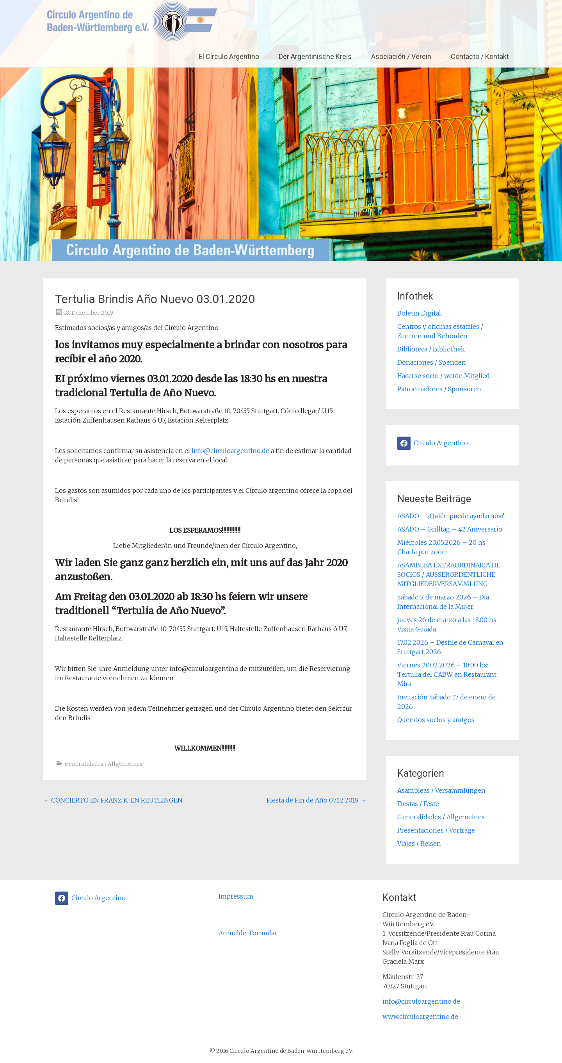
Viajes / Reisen (419, 843)
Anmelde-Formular (248, 933)
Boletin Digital (419, 313)
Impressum (236, 896)
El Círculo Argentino (229, 56)
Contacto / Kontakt (480, 56)
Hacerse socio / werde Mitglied (443, 376)
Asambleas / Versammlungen (441, 790)
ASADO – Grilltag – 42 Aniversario (449, 529)
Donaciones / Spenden (431, 362)
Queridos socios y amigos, (436, 720)
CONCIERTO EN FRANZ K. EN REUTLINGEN (113, 800)
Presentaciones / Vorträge (436, 830)
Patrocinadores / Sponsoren (439, 389)
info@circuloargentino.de (230, 451)
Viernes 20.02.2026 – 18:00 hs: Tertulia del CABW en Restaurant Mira (446, 674)
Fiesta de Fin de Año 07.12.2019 (316, 800)
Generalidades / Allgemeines (103, 763)
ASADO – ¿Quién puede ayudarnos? (450, 516)
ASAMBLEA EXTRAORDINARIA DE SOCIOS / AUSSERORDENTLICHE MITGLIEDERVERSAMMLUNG (448, 574)
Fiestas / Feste (418, 804)
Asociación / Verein (401, 56)
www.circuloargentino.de (420, 1016)
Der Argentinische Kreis (315, 56)
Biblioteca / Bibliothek (431, 349)
